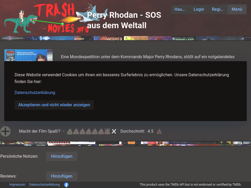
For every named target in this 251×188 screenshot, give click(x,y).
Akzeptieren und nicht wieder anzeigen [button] (54, 104)
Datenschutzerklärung (35, 92)
